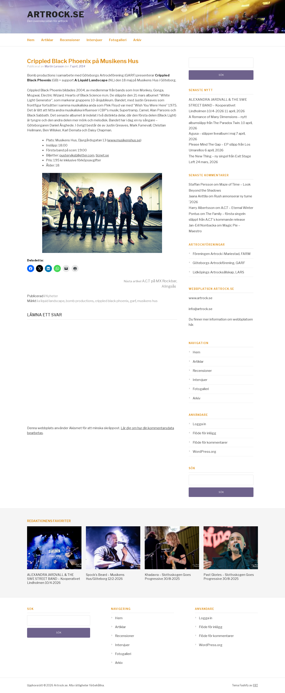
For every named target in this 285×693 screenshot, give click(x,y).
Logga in (199, 424)
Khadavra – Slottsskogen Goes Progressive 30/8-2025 (168, 577)
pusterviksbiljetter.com (76, 155)
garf (133, 301)
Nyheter (51, 296)
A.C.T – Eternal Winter (237, 208)
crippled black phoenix (112, 301)
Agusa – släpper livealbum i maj (212, 134)
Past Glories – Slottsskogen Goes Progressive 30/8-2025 (229, 577)
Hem (30, 40)
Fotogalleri (118, 40)
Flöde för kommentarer (210, 443)
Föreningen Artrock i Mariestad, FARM (222, 254)
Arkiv (137, 40)
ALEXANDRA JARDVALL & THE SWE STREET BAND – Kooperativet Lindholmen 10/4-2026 (218, 105)
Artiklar (47, 40)
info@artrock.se (200, 309)
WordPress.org (204, 452)
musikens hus (147, 301)
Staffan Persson (201, 184)
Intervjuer (94, 40)
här (191, 325)
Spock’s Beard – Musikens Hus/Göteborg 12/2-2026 (105, 577)
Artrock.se (55, 14)
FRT (255, 685)
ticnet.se (102, 155)
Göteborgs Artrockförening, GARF (219, 263)
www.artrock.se (200, 298)
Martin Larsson (54, 66)
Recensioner (70, 40)
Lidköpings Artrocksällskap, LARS (218, 272)
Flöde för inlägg (204, 433)
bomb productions (80, 301)
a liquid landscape (51, 301)
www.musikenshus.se (124, 140)
